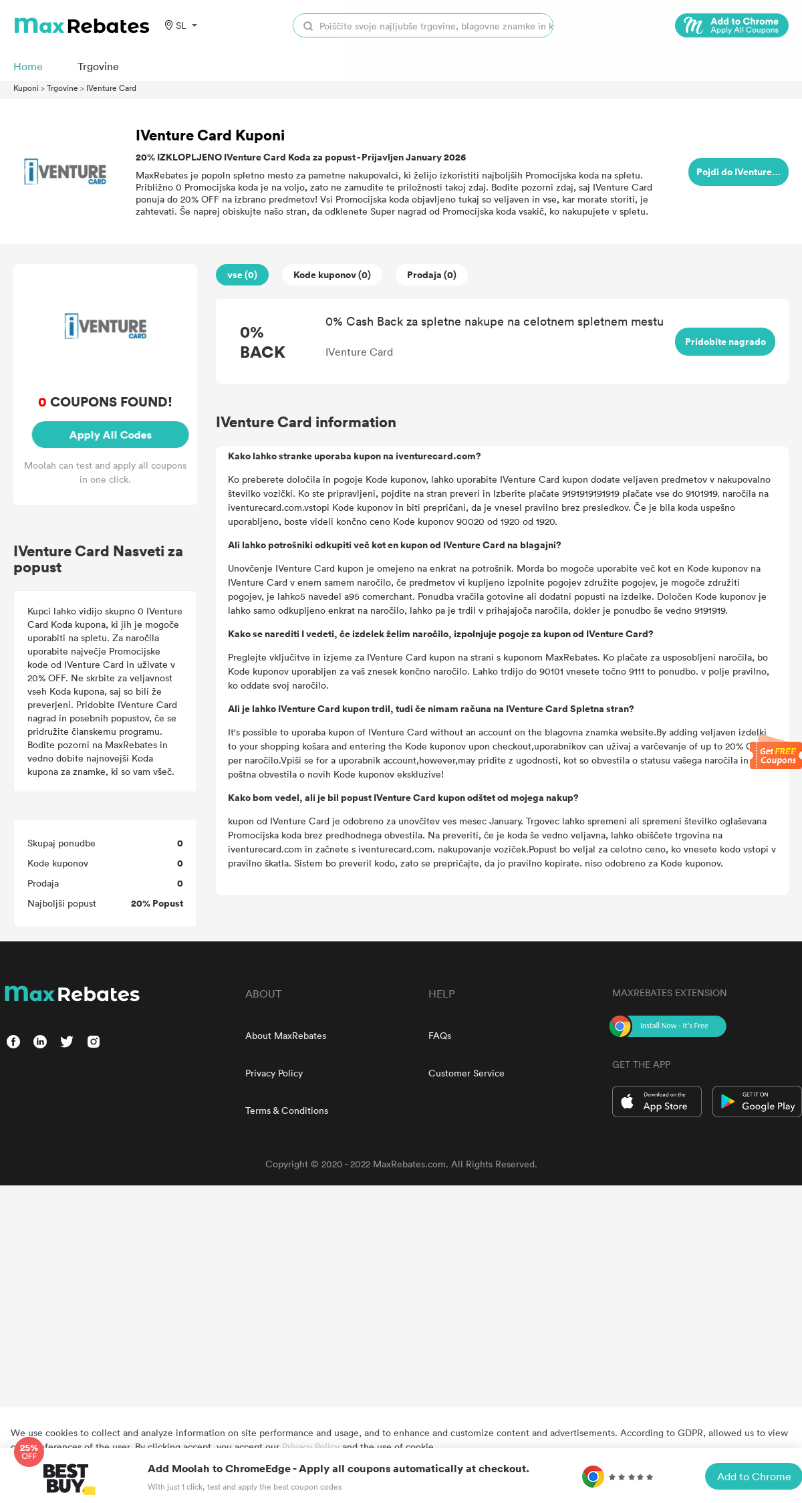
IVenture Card (111, 88)
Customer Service (466, 1072)
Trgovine (62, 88)
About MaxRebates (285, 1035)
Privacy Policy (274, 1072)
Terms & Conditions (286, 1110)
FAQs (439, 1035)
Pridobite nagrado (725, 341)
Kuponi (26, 88)
